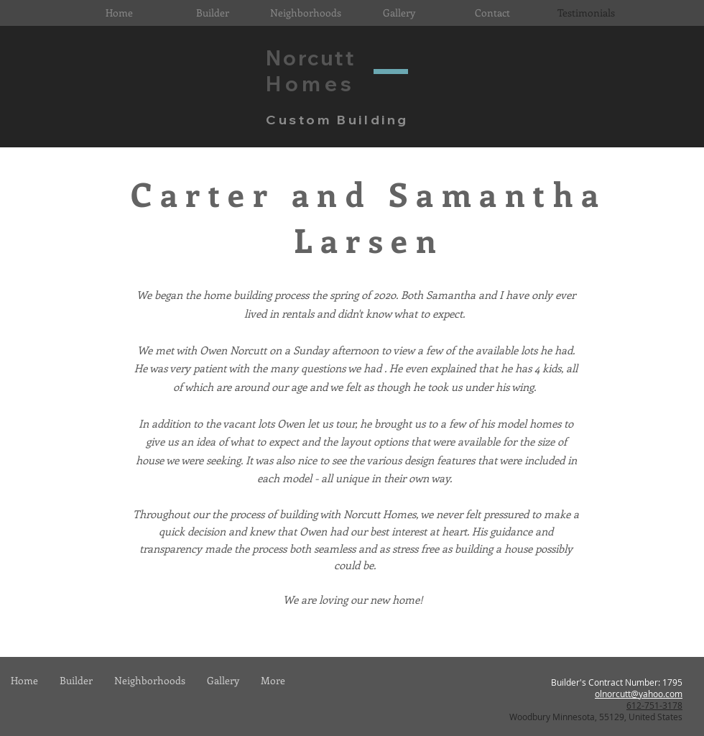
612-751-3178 (654, 705)
